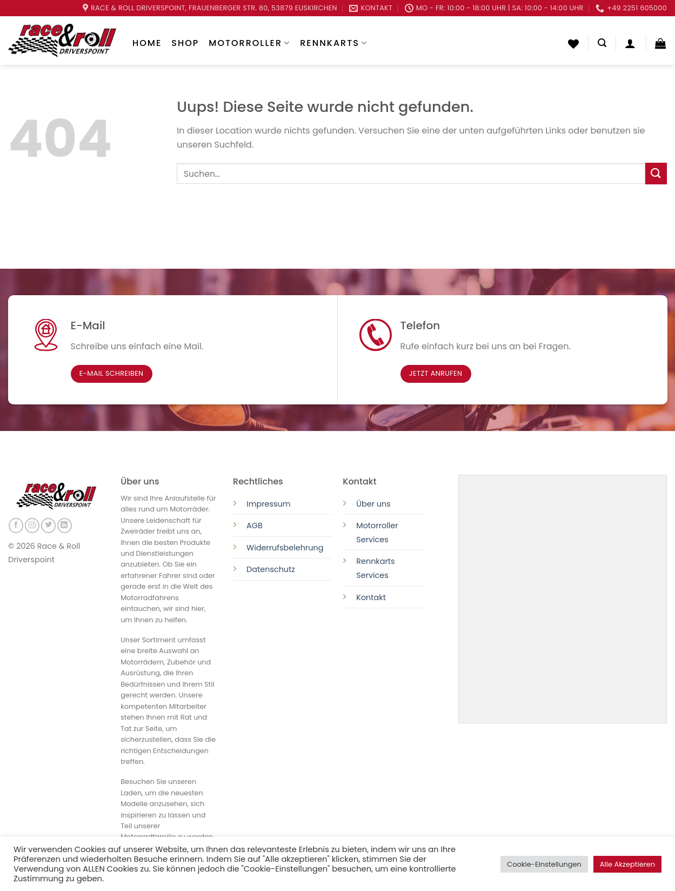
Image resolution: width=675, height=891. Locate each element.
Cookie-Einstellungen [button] (544, 864)
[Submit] (656, 173)
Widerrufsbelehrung (284, 547)
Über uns (373, 503)
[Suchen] (602, 43)
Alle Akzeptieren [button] (627, 864)
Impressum (268, 503)
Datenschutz (271, 569)
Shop (185, 43)
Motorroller (249, 43)
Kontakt (371, 597)
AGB (254, 525)
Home (147, 43)
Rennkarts (333, 43)
